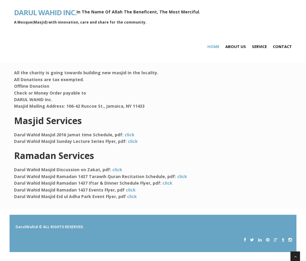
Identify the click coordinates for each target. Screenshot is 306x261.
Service (259, 46)
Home (213, 46)
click (129, 135)
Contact (282, 46)
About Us (235, 46)
